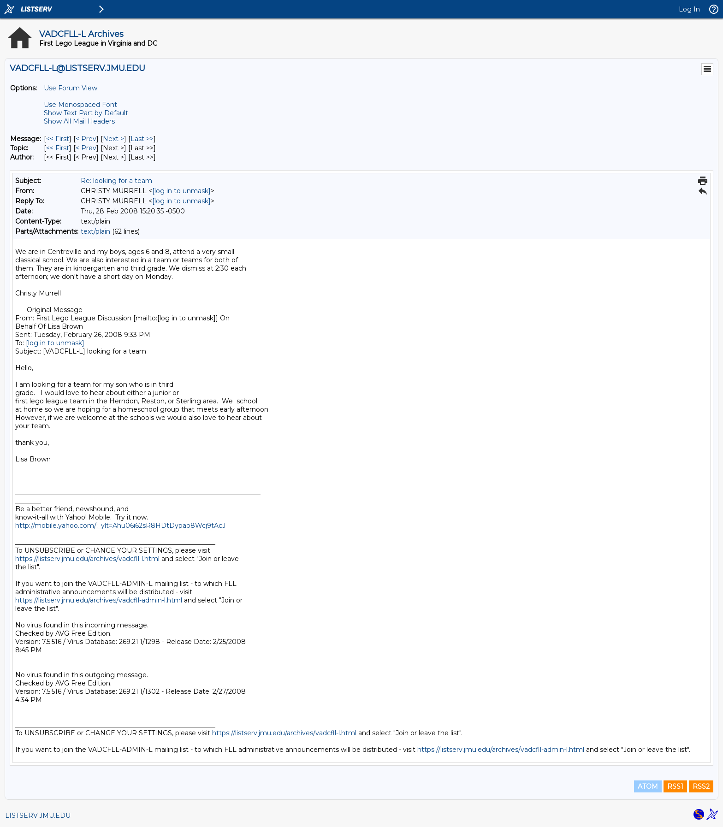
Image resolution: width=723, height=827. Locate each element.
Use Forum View (70, 88)
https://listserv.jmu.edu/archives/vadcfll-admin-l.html (98, 600)
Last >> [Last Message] (142, 139)
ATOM (648, 786)
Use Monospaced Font (80, 104)
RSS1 (675, 786)
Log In (689, 9)
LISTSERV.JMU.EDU (38, 815)
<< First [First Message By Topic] (57, 148)
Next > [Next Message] (113, 139)
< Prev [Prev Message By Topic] (86, 148)
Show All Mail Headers (79, 121)
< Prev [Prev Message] (86, 139)
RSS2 (701, 786)
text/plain (95, 231)
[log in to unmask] (181, 191)
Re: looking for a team (116, 181)
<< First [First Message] (57, 139)
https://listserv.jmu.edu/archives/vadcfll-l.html (87, 559)
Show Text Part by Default (86, 113)
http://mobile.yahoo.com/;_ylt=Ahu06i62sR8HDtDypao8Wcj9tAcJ (120, 525)
